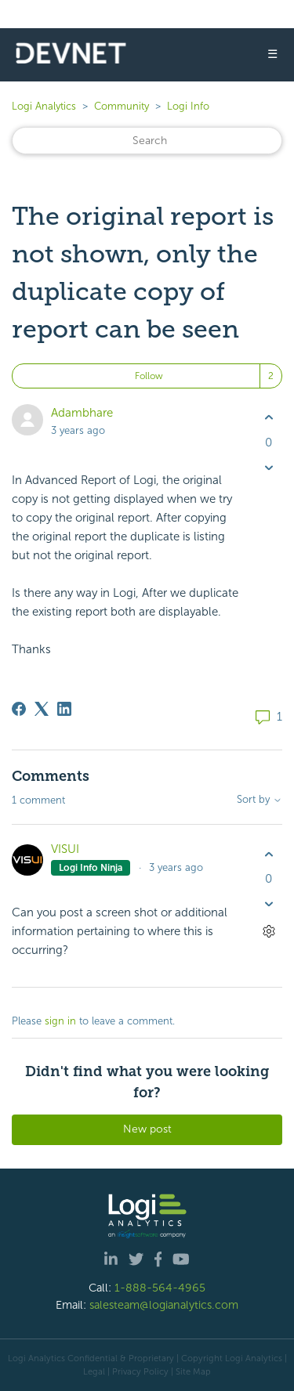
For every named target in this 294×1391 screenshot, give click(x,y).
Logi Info (188, 106)
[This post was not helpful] (268, 467)
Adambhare (82, 413)
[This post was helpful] (268, 418)
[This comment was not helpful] (268, 904)
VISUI (65, 849)
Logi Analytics (44, 106)
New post (147, 1129)
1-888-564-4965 (159, 1288)
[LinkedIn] (64, 709)
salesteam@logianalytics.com (163, 1305)
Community (121, 106)
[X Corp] (41, 709)
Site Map (193, 1371)
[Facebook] (19, 709)
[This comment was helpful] (268, 854)
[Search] (147, 140)
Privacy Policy (140, 1371)
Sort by (259, 799)
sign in (60, 1021)
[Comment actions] (268, 931)
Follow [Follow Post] (149, 375)
